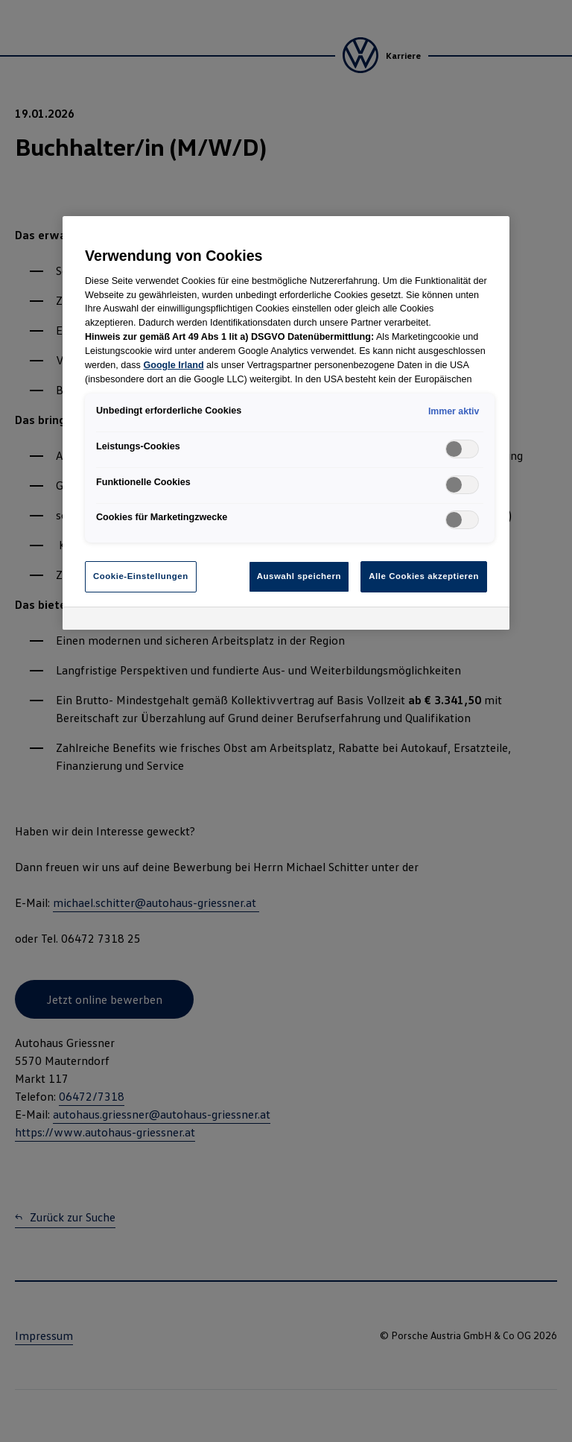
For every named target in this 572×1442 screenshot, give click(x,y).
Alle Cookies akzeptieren (424, 576)
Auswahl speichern (299, 576)
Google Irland (173, 365)
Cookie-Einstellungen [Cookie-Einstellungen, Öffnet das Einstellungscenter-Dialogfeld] (140, 576)
